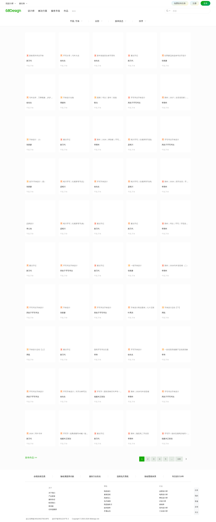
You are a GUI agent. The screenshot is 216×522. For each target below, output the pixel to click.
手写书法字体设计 (136, 98)
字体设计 (65, 308)
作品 (66, 11)
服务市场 (55, 11)
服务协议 (52, 499)
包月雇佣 (107, 501)
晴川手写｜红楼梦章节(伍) (72, 182)
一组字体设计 (135, 266)
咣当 (96, 103)
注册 (194, 3)
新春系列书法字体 (35, 56)
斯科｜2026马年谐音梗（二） (175, 266)
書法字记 (133, 56)
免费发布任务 (180, 3)
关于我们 (52, 493)
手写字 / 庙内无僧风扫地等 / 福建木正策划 (180, 433)
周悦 (163, 313)
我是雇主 (107, 491)
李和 (96, 355)
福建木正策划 (99, 397)
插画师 (161, 504)
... (172, 459)
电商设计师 (163, 494)
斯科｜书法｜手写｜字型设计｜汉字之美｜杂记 (182, 224)
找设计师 (11, 3)
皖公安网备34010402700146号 (37, 519)
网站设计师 (163, 498)
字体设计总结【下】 (171, 308)
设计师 (31, 11)
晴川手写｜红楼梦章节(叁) (72, 224)
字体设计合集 (67, 98)
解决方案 (42, 11)
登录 (205, 3)
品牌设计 (30, 224)
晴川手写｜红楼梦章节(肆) (140, 182)
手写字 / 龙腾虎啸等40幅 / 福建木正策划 (77, 433)
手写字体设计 (101, 182)
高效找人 (107, 498)
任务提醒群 (53, 509)
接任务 (23, 3)
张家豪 (164, 61)
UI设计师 (162, 501)
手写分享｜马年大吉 (69, 56)
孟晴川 (130, 145)
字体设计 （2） (34, 140)
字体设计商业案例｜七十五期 (141, 308)
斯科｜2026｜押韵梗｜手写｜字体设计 (111, 140)
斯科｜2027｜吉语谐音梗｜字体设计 (178, 98)
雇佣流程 (107, 494)
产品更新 (52, 496)
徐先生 (63, 61)
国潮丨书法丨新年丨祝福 (105, 98)
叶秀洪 (130, 313)
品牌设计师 (163, 491)
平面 (28, 66)
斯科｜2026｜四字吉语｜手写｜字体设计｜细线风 (183, 182)
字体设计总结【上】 (36, 350)
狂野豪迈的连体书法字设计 (174, 56)
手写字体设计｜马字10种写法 (73, 391)
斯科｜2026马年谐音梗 (138, 391)
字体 (31, 66)
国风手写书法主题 (101, 350)
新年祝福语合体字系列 (104, 56)
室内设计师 (163, 508)
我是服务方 (108, 504)
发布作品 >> (31, 457)
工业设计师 (163, 511)
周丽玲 (63, 103)
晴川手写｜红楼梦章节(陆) (140, 140)
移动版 (51, 506)
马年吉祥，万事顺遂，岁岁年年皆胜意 (43, 98)
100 (179, 459)
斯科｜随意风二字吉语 (138, 433)
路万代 (29, 61)
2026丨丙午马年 (34, 433)
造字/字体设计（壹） (36, 182)
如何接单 (107, 508)
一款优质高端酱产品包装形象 (175, 350)
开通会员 (107, 511)
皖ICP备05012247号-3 (60, 519)
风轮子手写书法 (134, 103)
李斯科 (164, 103)
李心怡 (29, 229)
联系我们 (52, 503)
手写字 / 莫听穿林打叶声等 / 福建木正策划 (112, 391)
